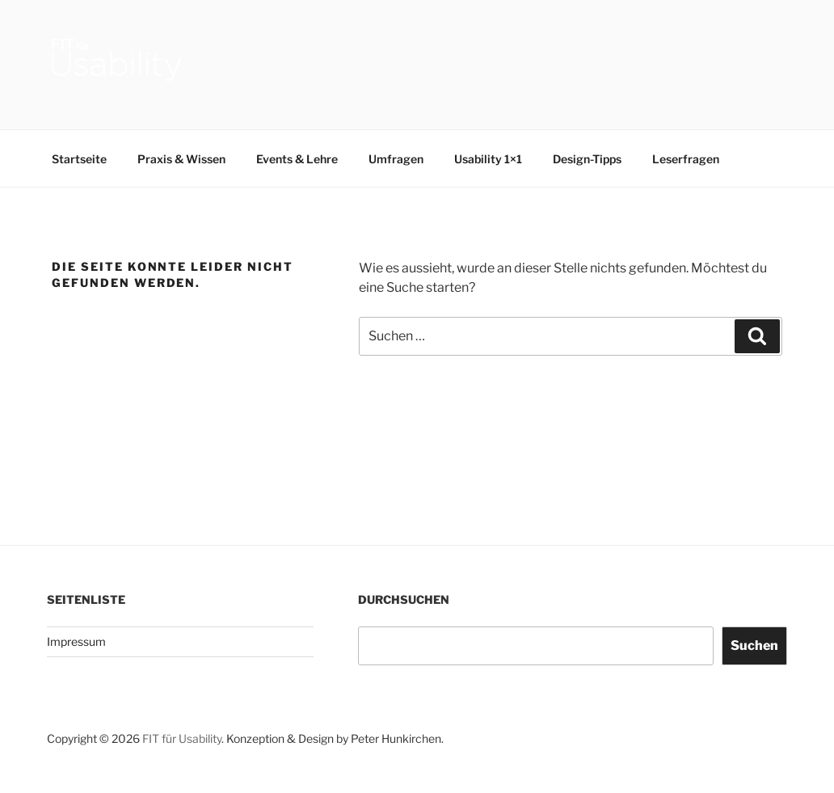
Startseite (79, 159)
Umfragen (396, 159)
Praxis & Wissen (181, 159)
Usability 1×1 (488, 159)
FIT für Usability (181, 738)
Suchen (754, 645)
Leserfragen (685, 159)
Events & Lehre (297, 159)
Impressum (76, 641)
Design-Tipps (587, 159)
